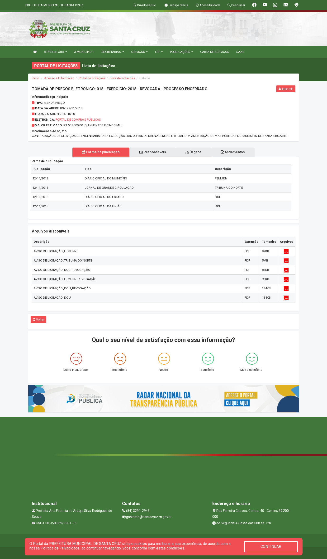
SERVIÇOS (139, 52)
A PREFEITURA (55, 52)
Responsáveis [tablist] (152, 152)
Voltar (38, 319)
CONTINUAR (271, 546)
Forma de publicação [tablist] (100, 152)
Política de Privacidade (60, 548)
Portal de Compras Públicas (78, 119)
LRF (159, 52)
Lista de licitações (122, 78)
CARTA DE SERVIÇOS (214, 52)
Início (35, 78)
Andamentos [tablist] (234, 152)
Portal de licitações (92, 78)
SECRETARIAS (112, 52)
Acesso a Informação (59, 78)
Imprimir (286, 88)
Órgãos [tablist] (194, 152)
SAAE (240, 52)
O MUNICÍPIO (84, 52)
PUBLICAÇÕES (181, 52)
